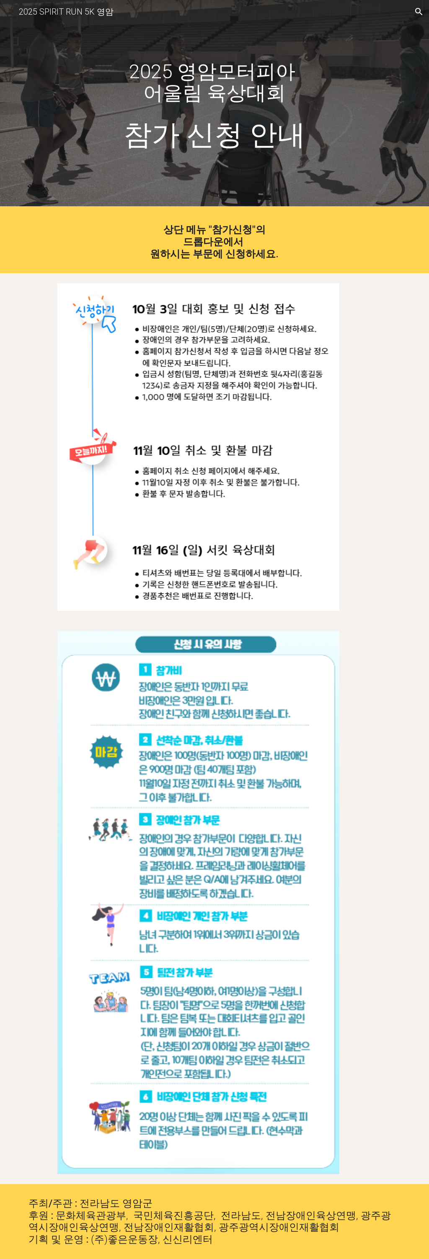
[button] (419, 12)
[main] (214, 77)
